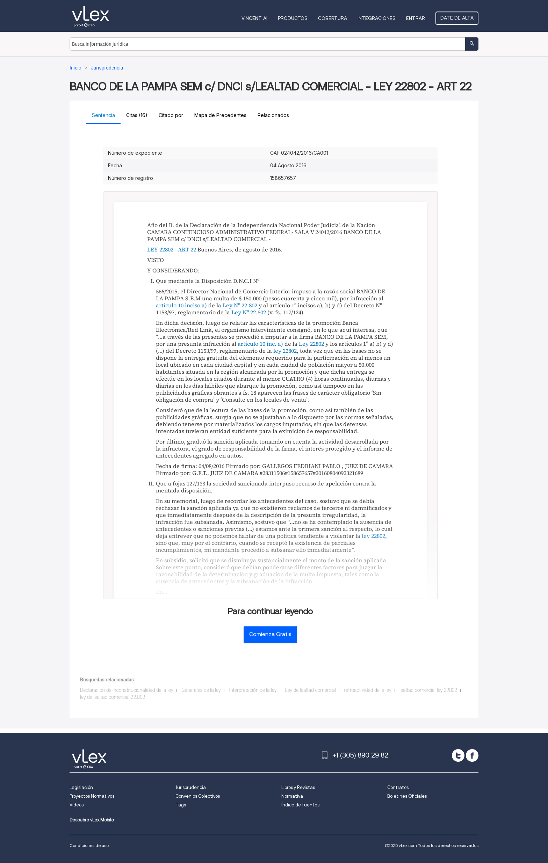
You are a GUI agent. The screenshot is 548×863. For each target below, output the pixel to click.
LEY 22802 (160, 249)
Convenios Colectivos (197, 796)
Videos (77, 804)
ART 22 (187, 249)
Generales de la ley (201, 690)
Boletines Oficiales (407, 796)
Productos (293, 18)
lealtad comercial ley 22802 (428, 690)
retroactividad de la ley (367, 690)
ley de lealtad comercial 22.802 (112, 697)
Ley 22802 (311, 344)
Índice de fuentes (300, 804)
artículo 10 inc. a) (260, 344)
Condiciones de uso (89, 845)
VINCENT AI (254, 18)
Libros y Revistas (298, 787)
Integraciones (377, 18)
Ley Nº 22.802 (240, 305)
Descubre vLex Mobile (92, 819)
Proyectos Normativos (92, 796)
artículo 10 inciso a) (181, 305)
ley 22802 (285, 350)
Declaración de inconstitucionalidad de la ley (126, 690)
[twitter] (458, 755)
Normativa (292, 796)
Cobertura (332, 18)
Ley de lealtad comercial (310, 690)
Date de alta (457, 18)
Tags (180, 804)
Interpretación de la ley (253, 690)
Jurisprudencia (190, 787)
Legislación (81, 787)
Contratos (398, 787)
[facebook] (472, 755)
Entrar (415, 18)
